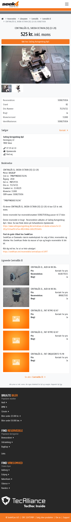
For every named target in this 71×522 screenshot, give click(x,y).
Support (66, 517)
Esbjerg (4, 474)
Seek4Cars (10, 4)
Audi (3, 402)
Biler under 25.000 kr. (10, 416)
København (5, 479)
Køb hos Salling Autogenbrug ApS (35, 41)
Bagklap (4, 447)
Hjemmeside (9, 151)
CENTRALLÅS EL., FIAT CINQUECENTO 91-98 (47, 354)
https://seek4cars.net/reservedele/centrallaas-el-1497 (25, 251)
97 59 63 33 (9, 148)
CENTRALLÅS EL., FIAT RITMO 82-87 (44, 310)
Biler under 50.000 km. (10, 420)
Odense (4, 483)
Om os (58, 517)
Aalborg (4, 470)
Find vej (8, 154)
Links (3, 453)
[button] (6, 65)
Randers (4, 488)
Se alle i (35, 377)
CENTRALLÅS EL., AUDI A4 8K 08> (43, 267)
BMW (3, 407)
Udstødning (6, 442)
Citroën (4, 411)
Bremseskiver (6, 438)
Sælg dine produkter (44, 517)
